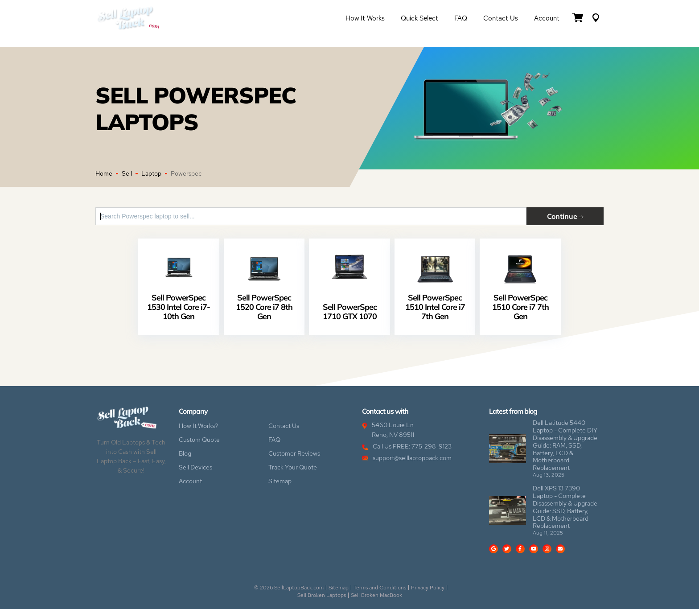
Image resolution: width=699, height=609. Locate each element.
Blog (185, 453)
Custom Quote (199, 440)
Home (103, 173)
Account (546, 18)
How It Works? (198, 426)
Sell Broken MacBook (376, 595)
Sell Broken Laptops (321, 595)
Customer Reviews (294, 453)
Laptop (151, 173)
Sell (127, 173)
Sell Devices (195, 467)
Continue (565, 216)
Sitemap (280, 481)
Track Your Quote (292, 467)
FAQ (460, 18)
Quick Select (419, 18)
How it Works (365, 18)
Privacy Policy (427, 587)
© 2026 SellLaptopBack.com (289, 587)
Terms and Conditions (380, 587)
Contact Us (500, 18)
